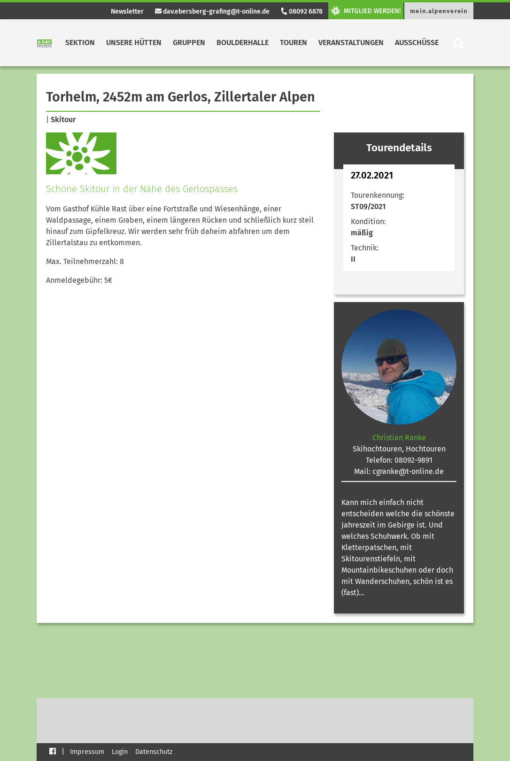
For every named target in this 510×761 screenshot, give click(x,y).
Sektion (80, 42)
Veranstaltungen (351, 42)
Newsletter (127, 12)
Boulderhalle (242, 42)
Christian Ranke (399, 437)
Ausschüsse (417, 42)
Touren (293, 42)
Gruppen (189, 42)
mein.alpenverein (439, 11)
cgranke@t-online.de (408, 471)
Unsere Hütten (134, 42)
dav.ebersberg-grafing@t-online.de (212, 12)
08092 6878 (301, 12)
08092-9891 (413, 460)
